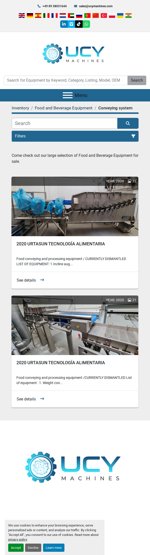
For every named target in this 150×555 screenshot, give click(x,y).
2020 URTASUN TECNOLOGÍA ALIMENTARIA (60, 243)
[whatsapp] (86, 24)
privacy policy (17, 539)
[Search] (66, 80)
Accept (16, 548)
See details (26, 280)
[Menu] (68, 95)
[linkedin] (64, 24)
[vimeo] (71, 24)
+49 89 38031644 (55, 6)
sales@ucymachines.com (95, 6)
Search (137, 80)
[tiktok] (79, 24)
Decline (33, 548)
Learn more (54, 548)
